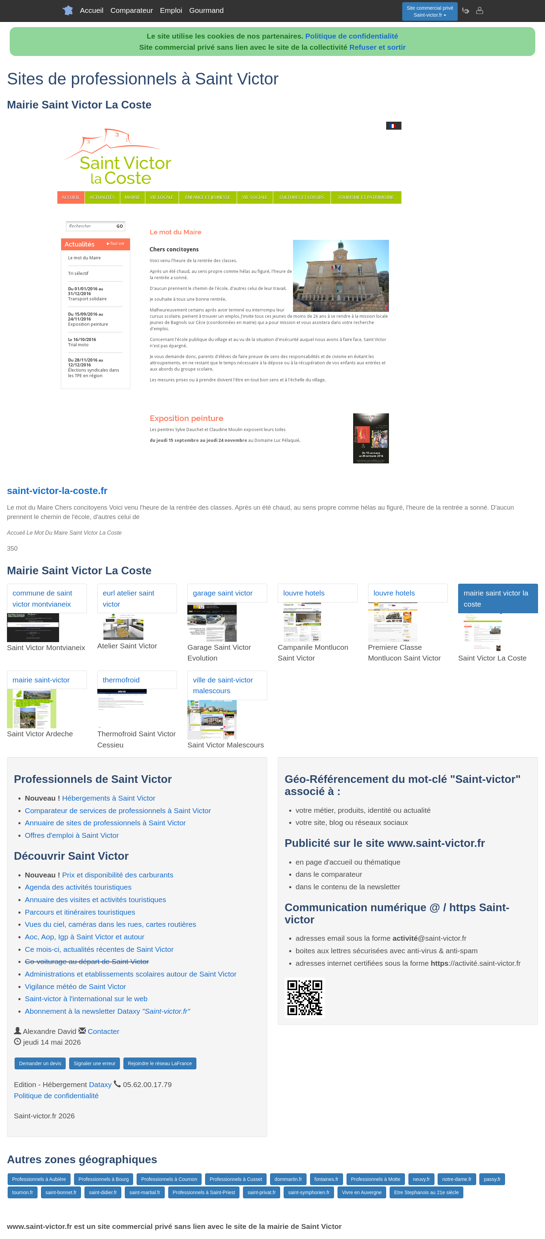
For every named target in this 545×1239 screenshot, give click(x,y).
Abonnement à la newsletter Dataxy (107, 1011)
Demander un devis (40, 1063)
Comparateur (132, 10)
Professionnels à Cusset (236, 1179)
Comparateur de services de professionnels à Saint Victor (118, 811)
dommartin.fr (288, 1179)
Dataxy (100, 1084)
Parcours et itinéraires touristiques (80, 912)
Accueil (92, 10)
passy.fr (492, 1179)
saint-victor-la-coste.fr (57, 490)
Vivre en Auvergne (362, 1192)
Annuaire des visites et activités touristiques (95, 900)
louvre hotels (304, 593)
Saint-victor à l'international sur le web (86, 999)
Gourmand (206, 10)
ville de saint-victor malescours (223, 685)
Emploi (171, 10)
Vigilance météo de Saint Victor (75, 986)
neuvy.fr (421, 1179)
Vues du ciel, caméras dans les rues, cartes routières (110, 924)
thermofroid (121, 680)
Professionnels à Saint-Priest (204, 1192)
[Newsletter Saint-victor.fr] (465, 10)
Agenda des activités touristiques (78, 887)
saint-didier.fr (103, 1192)
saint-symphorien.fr (309, 1192)
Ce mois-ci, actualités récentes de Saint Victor (99, 949)
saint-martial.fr (144, 1192)
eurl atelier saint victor (128, 598)
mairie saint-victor (41, 680)
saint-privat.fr (261, 1192)
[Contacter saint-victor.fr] (479, 10)
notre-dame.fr (456, 1179)
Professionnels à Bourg (104, 1179)
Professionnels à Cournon (169, 1179)
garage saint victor (223, 593)
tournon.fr (22, 1192)
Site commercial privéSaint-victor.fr (430, 11)
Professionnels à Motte (375, 1179)
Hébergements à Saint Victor (108, 798)
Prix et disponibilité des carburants (117, 875)
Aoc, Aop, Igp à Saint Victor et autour (85, 937)
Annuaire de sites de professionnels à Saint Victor (105, 823)
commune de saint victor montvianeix (42, 598)
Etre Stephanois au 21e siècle (426, 1192)
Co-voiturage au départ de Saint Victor (87, 961)
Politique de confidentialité (352, 36)
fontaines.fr (327, 1179)
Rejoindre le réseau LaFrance (160, 1063)
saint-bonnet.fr (61, 1192)
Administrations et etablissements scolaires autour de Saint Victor (131, 974)
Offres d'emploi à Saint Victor (72, 835)
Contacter (103, 1031)
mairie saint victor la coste (496, 598)
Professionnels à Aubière (39, 1179)
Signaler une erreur (94, 1063)
